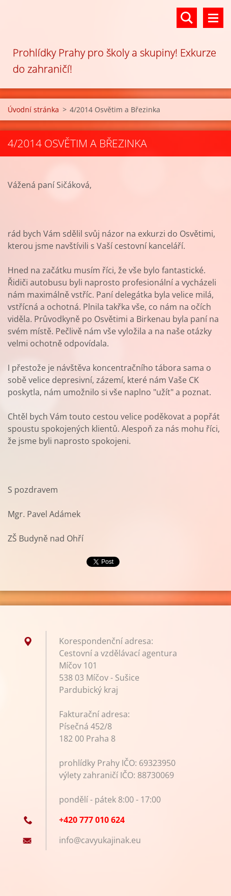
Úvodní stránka (33, 109)
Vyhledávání (187, 18)
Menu (213, 18)
